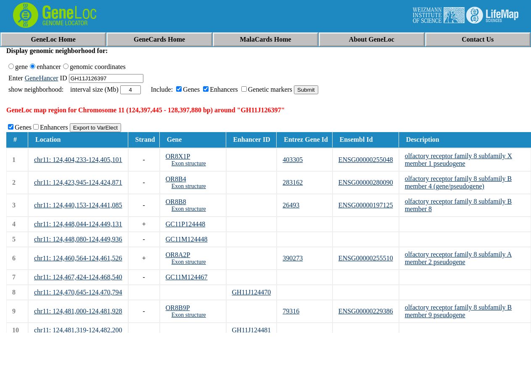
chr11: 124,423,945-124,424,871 (78, 182)
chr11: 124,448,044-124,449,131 (78, 224)
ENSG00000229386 (365, 311)
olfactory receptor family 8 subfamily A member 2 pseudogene (458, 258)
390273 (293, 258)
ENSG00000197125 (365, 205)
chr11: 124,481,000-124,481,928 (78, 311)
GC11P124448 (186, 224)
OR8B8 (176, 201)
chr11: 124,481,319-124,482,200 (78, 330)
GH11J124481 (251, 330)
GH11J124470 (251, 292)
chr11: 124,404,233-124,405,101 (78, 159)
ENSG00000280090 (365, 182)
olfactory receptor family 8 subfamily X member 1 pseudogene (458, 159)
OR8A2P (178, 254)
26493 (291, 205)
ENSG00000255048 (365, 159)
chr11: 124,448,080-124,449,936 (78, 239)
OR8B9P (178, 307)
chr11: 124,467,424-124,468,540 (78, 277)
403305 (293, 159)
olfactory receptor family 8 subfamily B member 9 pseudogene (458, 311)
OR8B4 (176, 179)
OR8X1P (178, 156)
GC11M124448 (187, 239)
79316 (291, 311)
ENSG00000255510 (365, 258)
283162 (293, 182)
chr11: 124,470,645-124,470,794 (78, 292)
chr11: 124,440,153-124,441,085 (78, 205)
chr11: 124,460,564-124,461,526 (78, 258)
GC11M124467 (187, 277)
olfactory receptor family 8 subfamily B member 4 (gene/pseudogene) (458, 182)
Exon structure (189, 163)
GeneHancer (41, 78)
